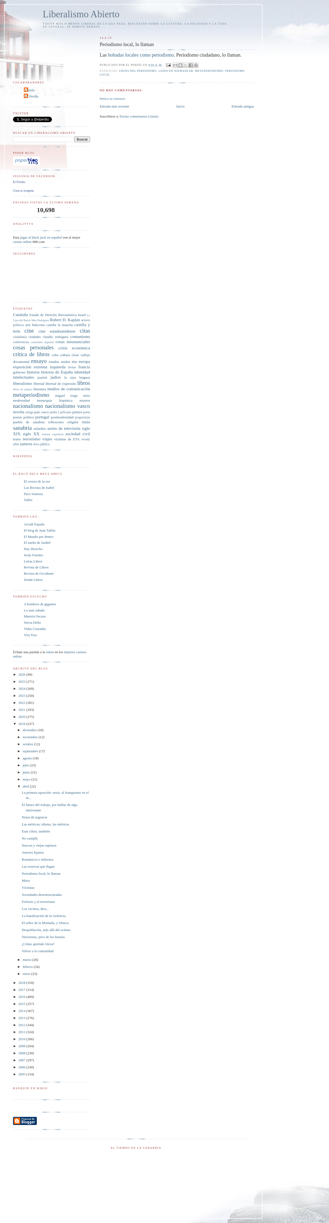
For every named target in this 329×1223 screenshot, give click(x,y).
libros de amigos (22, 389)
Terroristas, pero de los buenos (43, 937)
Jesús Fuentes (33, 555)
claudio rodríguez (55, 337)
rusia (86, 421)
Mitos (26, 881)
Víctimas (28, 888)
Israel (82, 315)
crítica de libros (31, 354)
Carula (30, 90)
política (28, 417)
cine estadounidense (56, 331)
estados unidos (59, 362)
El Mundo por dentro (38, 537)
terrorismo (31, 439)
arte (28, 325)
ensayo (39, 361)
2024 (22, 689)
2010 (22, 1039)
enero (27, 974)
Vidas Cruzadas (35, 629)
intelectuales (23, 377)
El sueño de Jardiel (37, 543)
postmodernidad (62, 417)
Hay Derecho (33, 549)
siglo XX (31, 433)
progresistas (82, 417)
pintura (77, 412)
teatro (17, 439)
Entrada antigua (243, 106)
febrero (28, 967)
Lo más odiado (34, 610)
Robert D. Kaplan (65, 319)
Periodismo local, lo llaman (41, 873)
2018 (22, 983)
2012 (22, 1025)
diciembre (30, 730)
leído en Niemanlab (176, 70)
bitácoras (38, 325)
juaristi (42, 377)
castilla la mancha (59, 325)
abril (26, 786)
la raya (70, 377)
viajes (47, 439)
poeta (86, 412)
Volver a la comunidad (37, 951)
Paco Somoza (33, 494)
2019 (22, 724)
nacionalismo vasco (67, 406)
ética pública (41, 444)
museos (85, 400)
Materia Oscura (35, 616)
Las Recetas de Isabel (39, 488)
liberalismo (22, 383)
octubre (28, 744)
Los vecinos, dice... (35, 909)
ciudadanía (20, 337)
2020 (22, 717)
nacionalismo (28, 406)
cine (29, 330)
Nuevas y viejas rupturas (39, 845)
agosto (28, 758)
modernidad (21, 400)
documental (21, 362)
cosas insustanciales (72, 341)
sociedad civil (77, 433)
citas (85, 330)
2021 (22, 710)
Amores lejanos (33, 852)
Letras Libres (33, 561)
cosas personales (33, 347)
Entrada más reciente (114, 106)
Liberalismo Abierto (81, 14)
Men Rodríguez (40, 320)
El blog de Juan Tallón (39, 530)
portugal (42, 417)
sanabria (22, 428)
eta (74, 361)
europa (84, 361)
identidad (82, 372)
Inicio (180, 106)
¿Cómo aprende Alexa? (38, 944)
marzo (27, 960)
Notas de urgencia (34, 817)
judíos (56, 377)
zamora (26, 443)
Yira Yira (30, 635)
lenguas (84, 377)
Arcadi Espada (34, 524)
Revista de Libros (36, 567)
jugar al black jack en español (41, 237)
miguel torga (66, 395)
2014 (22, 1011)
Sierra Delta (32, 622)
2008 (22, 1053)
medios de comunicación (68, 388)
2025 (22, 681)
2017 (22, 990)
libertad (39, 384)
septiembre (31, 751)
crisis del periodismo (138, 70)
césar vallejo (81, 355)
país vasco (41, 412)
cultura (65, 355)
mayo (27, 779)
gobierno (19, 372)
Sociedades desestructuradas (42, 895)
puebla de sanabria (29, 422)
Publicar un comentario (112, 98)
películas (65, 412)
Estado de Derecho (43, 315)
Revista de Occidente (39, 573)
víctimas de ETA (67, 439)
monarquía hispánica (54, 400)
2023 (22, 696)
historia (33, 372)
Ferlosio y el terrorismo (38, 902)
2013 (22, 1018)
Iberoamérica (67, 315)
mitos (86, 396)
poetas (17, 417)
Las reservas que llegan (38, 866)
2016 (22, 997)
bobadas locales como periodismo (141, 55)
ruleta (50, 652)
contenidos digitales (42, 342)
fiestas (72, 367)
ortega (29, 412)
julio (26, 765)
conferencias (21, 342)
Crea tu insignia (23, 190)
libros (83, 383)
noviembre (31, 737)
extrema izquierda (49, 367)
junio (27, 772)
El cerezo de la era (37, 481)
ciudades (34, 337)
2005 (22, 1074)
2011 (22, 1032)
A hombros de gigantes (40, 604)
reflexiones (56, 422)
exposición (22, 367)
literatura (39, 389)
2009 (22, 1046)
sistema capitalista (53, 434)
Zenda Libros (33, 580)
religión (72, 422)
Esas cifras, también (36, 831)
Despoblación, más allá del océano (46, 930)
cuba (55, 355)
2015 (22, 1004)
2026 (22, 674)
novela (18, 411)
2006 (22, 1067)
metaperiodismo (209, 70)
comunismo (80, 336)
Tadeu (28, 500)
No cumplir (30, 838)
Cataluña (20, 314)
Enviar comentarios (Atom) (139, 116)
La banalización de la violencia (43, 916)
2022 (22, 703)
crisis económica (74, 348)
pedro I (54, 412)
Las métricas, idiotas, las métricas (45, 824)
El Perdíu (31, 96)
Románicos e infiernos (37, 859)
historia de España (57, 372)
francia (84, 367)
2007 (22, 1060)
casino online (22, 242)
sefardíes (40, 429)
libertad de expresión (60, 384)
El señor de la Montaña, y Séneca (45, 923)
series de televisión (63, 428)
